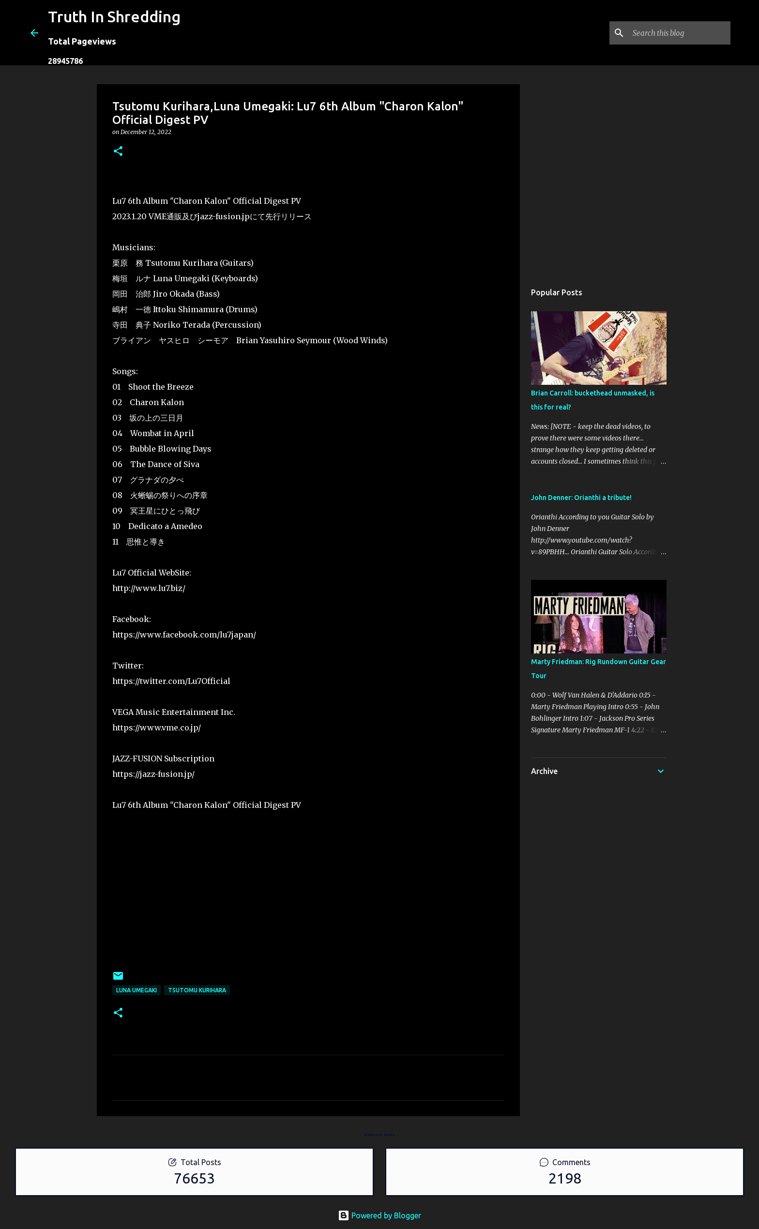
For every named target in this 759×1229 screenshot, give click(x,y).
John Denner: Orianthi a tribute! (581, 497)
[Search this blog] (679, 33)
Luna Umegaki (136, 990)
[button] (118, 151)
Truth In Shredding (114, 16)
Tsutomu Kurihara (197, 990)
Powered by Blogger (379, 1215)
